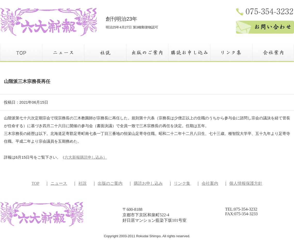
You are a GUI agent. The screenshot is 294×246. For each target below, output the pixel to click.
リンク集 (182, 183)
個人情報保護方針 (245, 183)
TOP (35, 183)
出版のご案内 (110, 183)
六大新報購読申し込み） (85, 157)
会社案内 (210, 183)
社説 (82, 183)
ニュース (59, 183)
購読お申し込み (148, 183)
